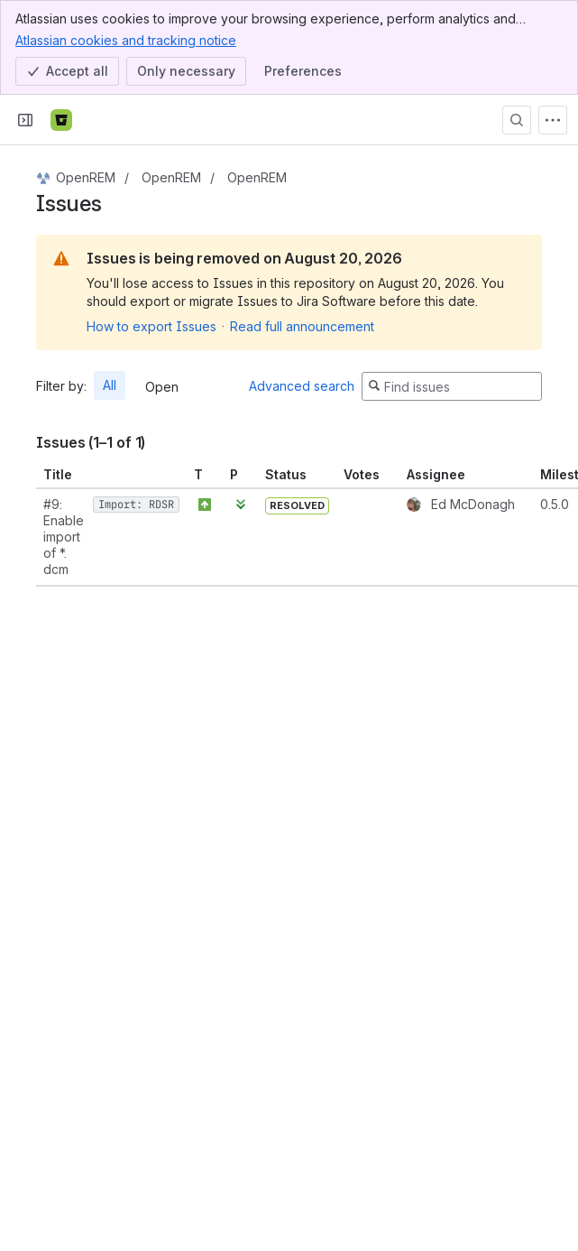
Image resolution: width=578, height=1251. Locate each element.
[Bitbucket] (61, 120)
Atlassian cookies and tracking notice (125, 40)
